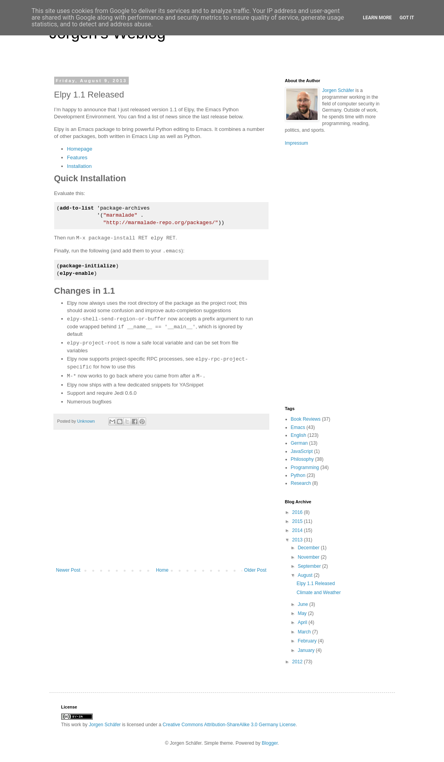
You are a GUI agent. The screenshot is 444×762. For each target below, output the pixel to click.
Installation (79, 166)
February (308, 641)
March (305, 632)
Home (162, 570)
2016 (298, 512)
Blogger (270, 743)
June (303, 604)
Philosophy (302, 459)
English (298, 435)
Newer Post (68, 570)
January (307, 650)
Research (301, 483)
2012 (298, 661)
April (303, 622)
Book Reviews (306, 419)
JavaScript (302, 451)
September (310, 566)
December (309, 547)
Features (77, 157)
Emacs (298, 427)
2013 (298, 540)
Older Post (255, 570)
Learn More (377, 17)
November (309, 557)
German (299, 443)
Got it (407, 17)
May (303, 613)
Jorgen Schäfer (338, 90)
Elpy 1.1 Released (315, 583)
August (306, 575)
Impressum (296, 143)
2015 (298, 521)
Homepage (80, 149)
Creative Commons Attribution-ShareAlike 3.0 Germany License (229, 724)
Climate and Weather (318, 592)
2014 (298, 530)
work (76, 724)
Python (298, 475)
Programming (305, 467)
